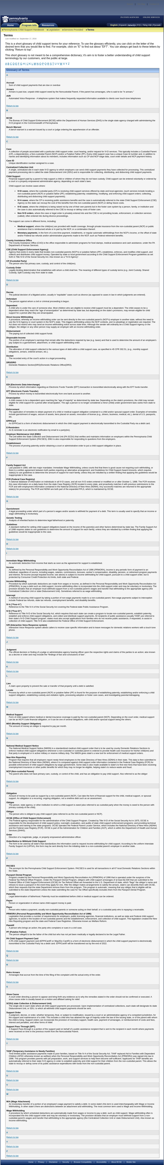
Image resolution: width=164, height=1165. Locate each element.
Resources (48, 25)
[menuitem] (130, 17)
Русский (157, 25)
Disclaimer (53, 1162)
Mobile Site (130, 1162)
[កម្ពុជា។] (131, 25)
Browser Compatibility (83, 1162)
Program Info (29, 25)
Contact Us (154, 4)
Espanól (122, 25)
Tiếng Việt (147, 25)
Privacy (41, 1162)
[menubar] (130, 17)
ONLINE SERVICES (151, 17)
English (114, 25)
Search (130, 4)
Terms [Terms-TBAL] (90, 29)
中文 (139, 25)
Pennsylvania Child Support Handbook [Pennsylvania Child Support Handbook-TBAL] (23, 29)
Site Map (141, 4)
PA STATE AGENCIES (129, 17)
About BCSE (116, 1162)
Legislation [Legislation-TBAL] (54, 29)
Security (65, 1162)
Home (10, 25)
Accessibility (101, 1162)
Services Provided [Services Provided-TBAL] (73, 29)
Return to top (12, 106)
